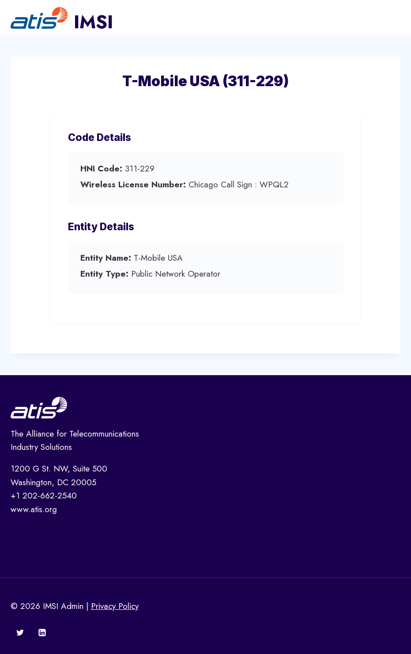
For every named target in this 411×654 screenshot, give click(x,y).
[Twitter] (20, 632)
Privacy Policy (115, 606)
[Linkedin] (42, 632)
